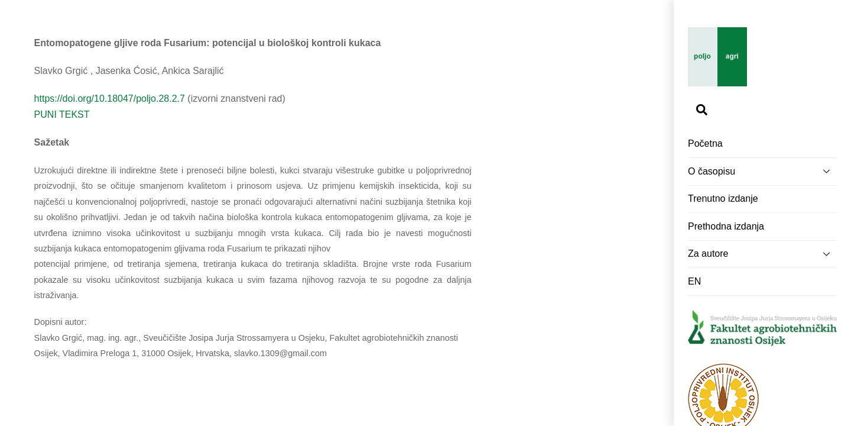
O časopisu (762, 171)
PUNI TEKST (62, 114)
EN (694, 281)
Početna (705, 143)
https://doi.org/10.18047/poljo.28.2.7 (109, 98)
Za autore (762, 253)
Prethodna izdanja (726, 226)
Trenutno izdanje (723, 198)
